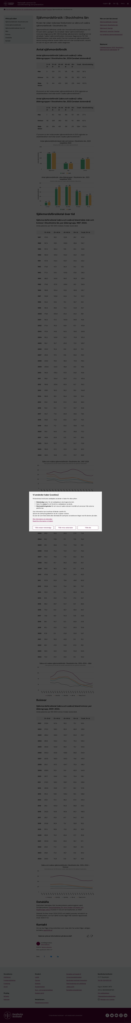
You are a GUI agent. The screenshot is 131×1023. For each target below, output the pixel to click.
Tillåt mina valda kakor (65, 528)
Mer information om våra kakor (42, 519)
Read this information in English (43, 521)
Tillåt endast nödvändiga (43, 528)
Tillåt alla (88, 528)
